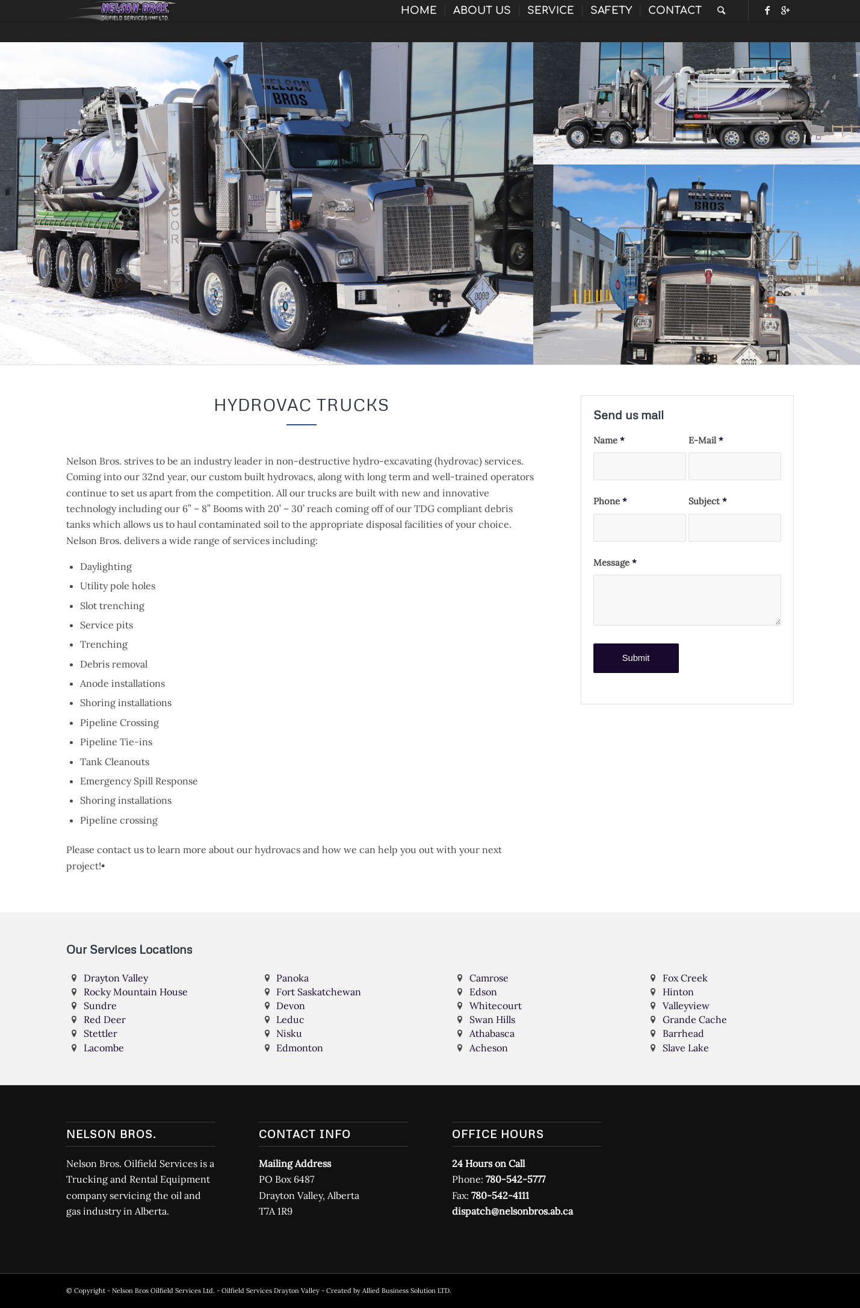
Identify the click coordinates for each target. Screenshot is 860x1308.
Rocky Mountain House (136, 992)
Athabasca (492, 1033)
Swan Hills (492, 1019)
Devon (290, 1006)
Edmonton (299, 1048)
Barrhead (683, 1033)
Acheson (488, 1048)
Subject (707, 501)
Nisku (289, 1033)
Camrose (489, 978)
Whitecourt (495, 1006)
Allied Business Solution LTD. (406, 1290)
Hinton (678, 992)
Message (615, 562)
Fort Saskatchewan (318, 992)
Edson (483, 992)
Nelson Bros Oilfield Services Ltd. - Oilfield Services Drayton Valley (216, 1290)
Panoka (292, 978)
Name (609, 440)
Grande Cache (695, 1019)
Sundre (100, 1006)
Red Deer (105, 1019)
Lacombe (104, 1048)
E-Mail (705, 440)
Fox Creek (685, 978)
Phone (610, 501)
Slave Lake (686, 1048)
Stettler (100, 1033)
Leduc (290, 1019)
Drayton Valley (116, 978)
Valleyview (686, 1006)
